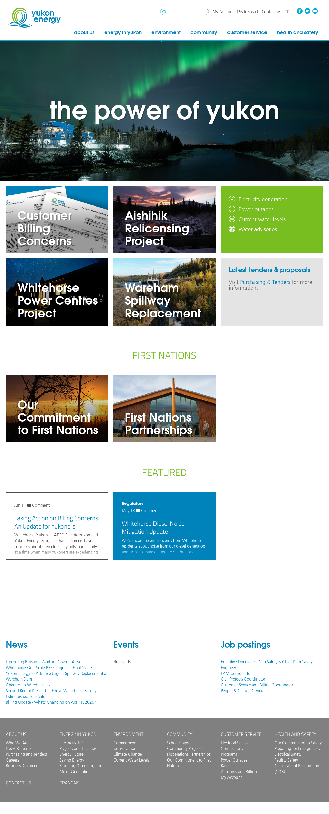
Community (203, 32)
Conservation (124, 748)
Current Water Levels (131, 760)
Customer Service (247, 32)
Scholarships (178, 742)
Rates (225, 765)
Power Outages (234, 760)
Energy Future (72, 754)
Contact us (271, 11)
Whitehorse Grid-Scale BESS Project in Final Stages (49, 667)
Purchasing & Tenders (265, 282)
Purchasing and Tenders (26, 754)
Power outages (256, 209)
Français (70, 782)
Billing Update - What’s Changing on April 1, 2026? (51, 702)
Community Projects (184, 748)
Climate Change (127, 754)
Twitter (307, 11)
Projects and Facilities (78, 748)
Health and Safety (297, 32)
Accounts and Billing (239, 771)
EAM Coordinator (236, 673)
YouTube (315, 11)
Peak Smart (247, 11)
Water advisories (258, 229)
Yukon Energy (34, 18)
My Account (223, 11)
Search (164, 12)
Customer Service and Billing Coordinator (257, 684)
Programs (229, 754)
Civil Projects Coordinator (243, 679)
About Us (84, 32)
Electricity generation (263, 199)
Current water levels (262, 219)
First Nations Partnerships (189, 754)
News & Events (18, 748)
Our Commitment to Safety (298, 742)
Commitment (124, 742)
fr (287, 11)
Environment (166, 32)
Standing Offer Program (80, 765)
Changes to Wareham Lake (29, 684)
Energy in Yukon (123, 32)
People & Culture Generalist (245, 690)
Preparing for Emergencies (297, 748)
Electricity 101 (72, 742)
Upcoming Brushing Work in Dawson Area (43, 661)
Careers (12, 760)
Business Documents (23, 765)
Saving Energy (72, 760)
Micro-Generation (75, 771)
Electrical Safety (288, 754)
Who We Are (17, 742)
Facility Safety (286, 760)
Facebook (299, 11)
